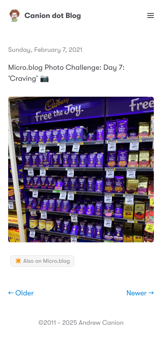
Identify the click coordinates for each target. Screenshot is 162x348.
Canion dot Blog (44, 15)
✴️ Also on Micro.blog (42, 261)
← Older (21, 293)
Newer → (140, 293)
